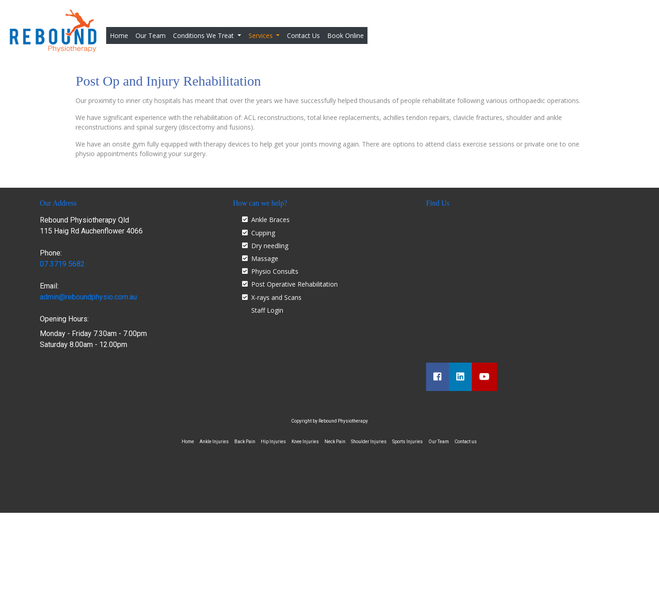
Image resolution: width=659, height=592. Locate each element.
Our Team (150, 35)
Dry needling (269, 245)
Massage (264, 258)
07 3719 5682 (62, 264)
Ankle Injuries (214, 441)
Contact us (465, 441)
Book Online (345, 35)
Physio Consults (274, 271)
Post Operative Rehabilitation (294, 284)
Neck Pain (335, 441)
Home (121, 35)
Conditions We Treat (204, 35)
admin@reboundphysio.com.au (88, 297)
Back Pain (244, 441)
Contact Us (303, 35)
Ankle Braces (270, 219)
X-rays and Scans (276, 297)
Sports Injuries (407, 441)
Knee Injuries (305, 441)
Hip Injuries (273, 441)
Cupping (263, 233)
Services (261, 35)
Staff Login (267, 310)
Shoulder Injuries (369, 441)
